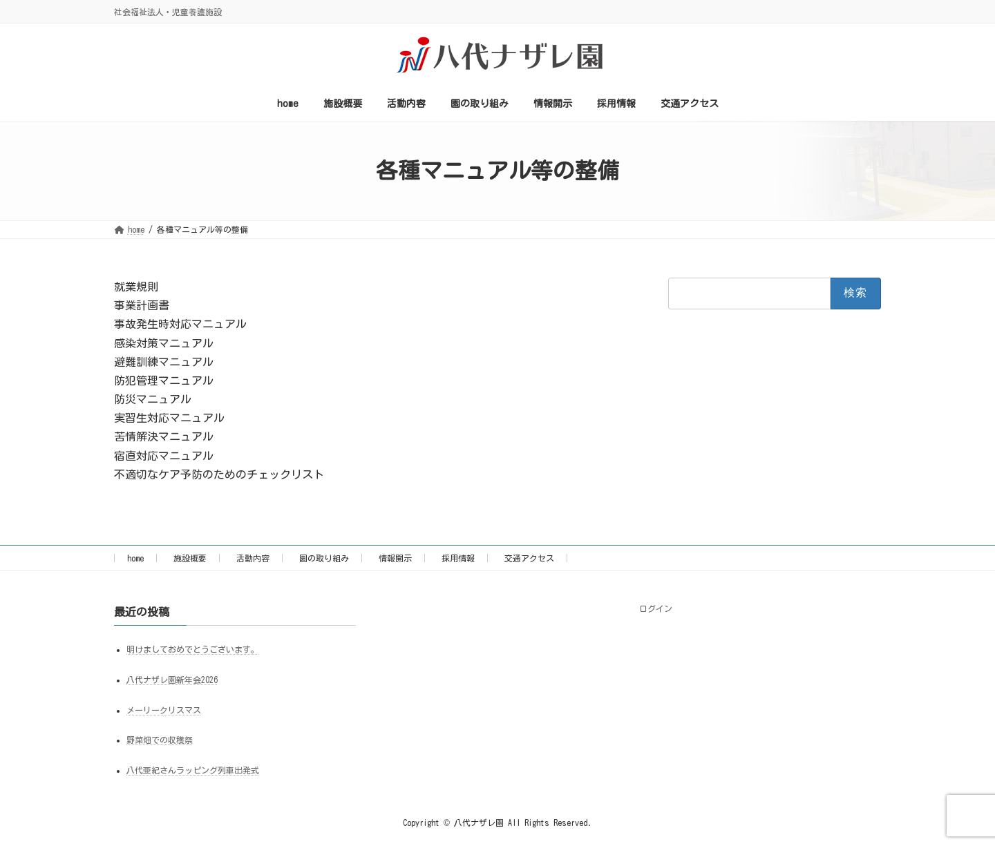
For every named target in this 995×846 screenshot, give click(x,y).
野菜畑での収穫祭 (159, 740)
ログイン (655, 608)
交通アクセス (529, 558)
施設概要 (190, 558)
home (135, 558)
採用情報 (458, 558)
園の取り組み (324, 558)
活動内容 (252, 558)
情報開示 (395, 558)
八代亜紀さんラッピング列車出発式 (192, 771)
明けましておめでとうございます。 (192, 649)
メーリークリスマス (163, 710)
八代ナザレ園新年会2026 (172, 679)
